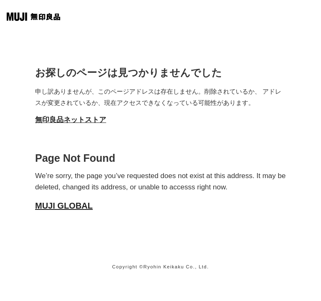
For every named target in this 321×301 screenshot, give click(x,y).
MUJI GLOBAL (64, 205)
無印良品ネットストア (70, 120)
